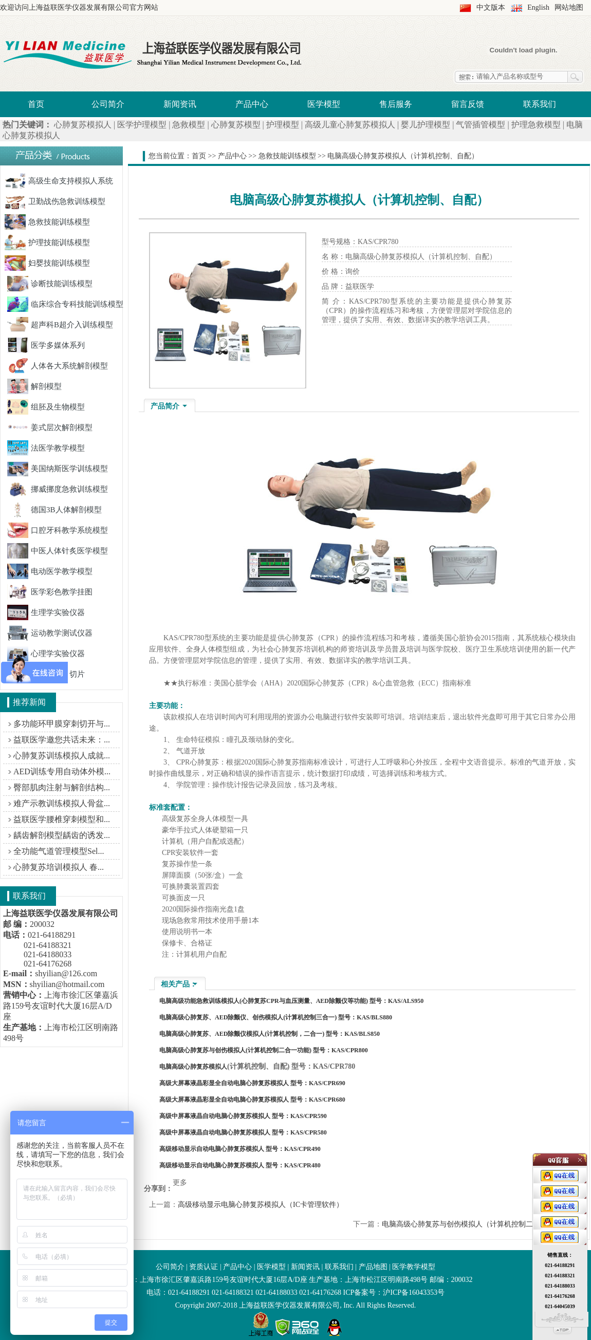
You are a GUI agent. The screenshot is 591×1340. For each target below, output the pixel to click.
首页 (36, 104)
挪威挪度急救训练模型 (57, 489)
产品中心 (251, 104)
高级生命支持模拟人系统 (59, 181)
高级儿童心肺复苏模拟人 (350, 124)
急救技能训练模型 (47, 222)
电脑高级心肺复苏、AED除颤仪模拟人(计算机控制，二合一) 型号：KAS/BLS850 (269, 1033)
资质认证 (203, 1267)
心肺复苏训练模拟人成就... (61, 755)
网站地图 (569, 7)
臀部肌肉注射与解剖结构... (61, 787)
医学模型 (323, 104)
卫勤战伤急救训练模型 (55, 201)
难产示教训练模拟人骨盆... (61, 803)
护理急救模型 (536, 124)
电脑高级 (171, 1066)
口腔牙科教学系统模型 (57, 530)
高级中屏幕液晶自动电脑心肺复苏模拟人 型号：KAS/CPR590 (243, 1116)
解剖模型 (34, 386)
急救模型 (188, 124)
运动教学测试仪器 (50, 633)
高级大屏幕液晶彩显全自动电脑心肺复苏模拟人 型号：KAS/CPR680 (252, 1099)
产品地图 (373, 1267)
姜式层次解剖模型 (50, 427)
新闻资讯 (179, 104)
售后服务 (395, 104)
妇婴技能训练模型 (47, 263)
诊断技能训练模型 (50, 283)
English (538, 7)
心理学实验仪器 (46, 653)
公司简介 (107, 104)
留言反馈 (467, 104)
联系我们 (539, 104)
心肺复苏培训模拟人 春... (58, 867)
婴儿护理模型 (425, 124)
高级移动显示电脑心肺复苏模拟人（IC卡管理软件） (260, 1204)
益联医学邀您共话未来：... (61, 739)
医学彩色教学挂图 (50, 592)
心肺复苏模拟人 (83, 124)
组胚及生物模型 (46, 407)
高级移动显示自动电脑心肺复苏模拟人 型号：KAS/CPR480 (240, 1165)
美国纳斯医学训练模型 (57, 468)
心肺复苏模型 (236, 124)
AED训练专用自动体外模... (61, 771)
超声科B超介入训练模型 (60, 324)
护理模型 (282, 124)
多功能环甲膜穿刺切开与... (61, 723)
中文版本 (490, 7)
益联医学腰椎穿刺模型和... (61, 819)
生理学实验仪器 (46, 612)
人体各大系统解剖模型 (57, 366)
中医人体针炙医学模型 (57, 551)
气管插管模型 (480, 124)
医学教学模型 (413, 1267)
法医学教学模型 (46, 448)
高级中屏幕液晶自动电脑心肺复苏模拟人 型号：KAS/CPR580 (243, 1132)
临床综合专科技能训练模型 (65, 304)
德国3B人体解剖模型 (54, 509)
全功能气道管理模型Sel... (58, 851)
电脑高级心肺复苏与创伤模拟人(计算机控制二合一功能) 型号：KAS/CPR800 (263, 1050)
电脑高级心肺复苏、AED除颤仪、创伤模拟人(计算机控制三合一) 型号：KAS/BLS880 (275, 1017)
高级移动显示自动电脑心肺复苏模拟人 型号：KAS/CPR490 (240, 1148)
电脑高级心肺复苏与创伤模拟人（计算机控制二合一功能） (475, 1224)
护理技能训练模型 (47, 242)
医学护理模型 (142, 124)
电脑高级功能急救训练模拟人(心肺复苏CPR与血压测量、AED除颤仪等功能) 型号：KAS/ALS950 (291, 1000)
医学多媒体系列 (46, 345)
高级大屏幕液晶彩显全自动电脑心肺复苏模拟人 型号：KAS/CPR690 (252, 1083)
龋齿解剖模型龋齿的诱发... (61, 835)
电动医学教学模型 (50, 571)
